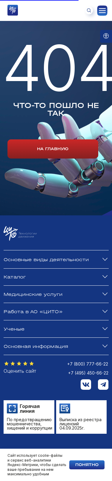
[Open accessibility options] (106, 36)
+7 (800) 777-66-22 (87, 363)
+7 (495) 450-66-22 (88, 372)
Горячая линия (30, 408)
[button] (19, 363)
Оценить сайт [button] (20, 371)
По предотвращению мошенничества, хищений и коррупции (29, 423)
